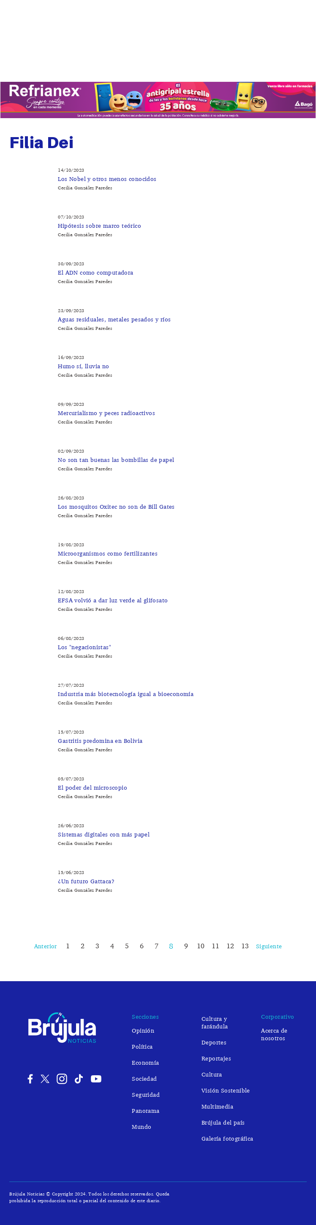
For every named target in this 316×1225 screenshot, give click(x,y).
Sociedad (125, 65)
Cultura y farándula (210, 65)
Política (58, 65)
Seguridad (159, 65)
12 (230, 946)
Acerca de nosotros (274, 1034)
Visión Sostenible (226, 1090)
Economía (90, 65)
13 (245, 946)
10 (201, 946)
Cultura (212, 1074)
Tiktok (79, 1078)
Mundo (256, 65)
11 (216, 946)
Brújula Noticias (158, 24)
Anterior (45, 946)
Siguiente (269, 946)
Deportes (286, 65)
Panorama (145, 1110)
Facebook (28, 1078)
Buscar (299, 84)
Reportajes (216, 1058)
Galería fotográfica (227, 1138)
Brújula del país (223, 1122)
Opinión (29, 65)
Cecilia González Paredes (85, 188)
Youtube (96, 1078)
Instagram (62, 1078)
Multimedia (217, 1106)
